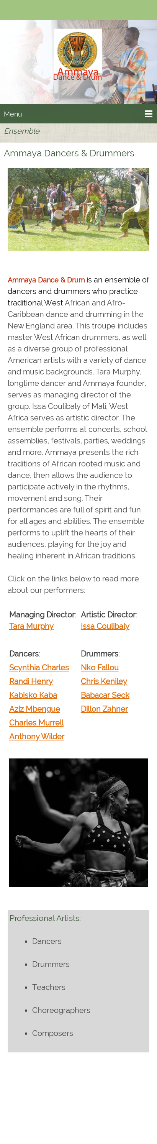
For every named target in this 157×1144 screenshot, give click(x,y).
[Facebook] (32, 10)
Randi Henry (31, 681)
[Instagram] (106, 1109)
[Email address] (21, 10)
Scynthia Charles (39, 667)
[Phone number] (9, 10)
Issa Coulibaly (105, 626)
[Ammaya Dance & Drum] (78, 64)
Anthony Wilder (36, 736)
